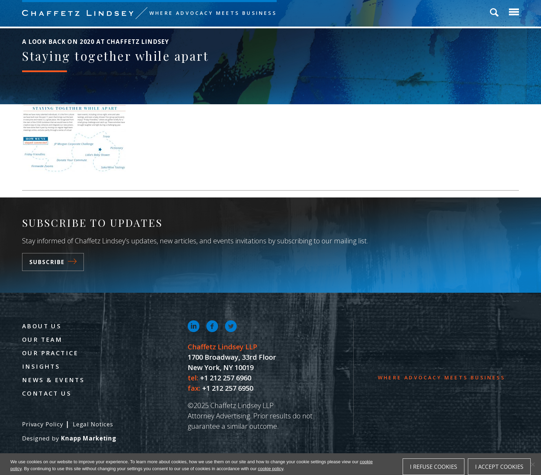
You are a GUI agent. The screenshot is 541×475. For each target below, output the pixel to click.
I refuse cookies (433, 467)
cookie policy (270, 468)
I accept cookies (499, 467)
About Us (41, 326)
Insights (41, 366)
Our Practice (50, 353)
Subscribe (53, 262)
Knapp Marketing (88, 438)
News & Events (53, 380)
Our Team (42, 339)
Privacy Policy (42, 424)
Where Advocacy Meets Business (213, 13)
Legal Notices (93, 424)
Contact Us (46, 393)
